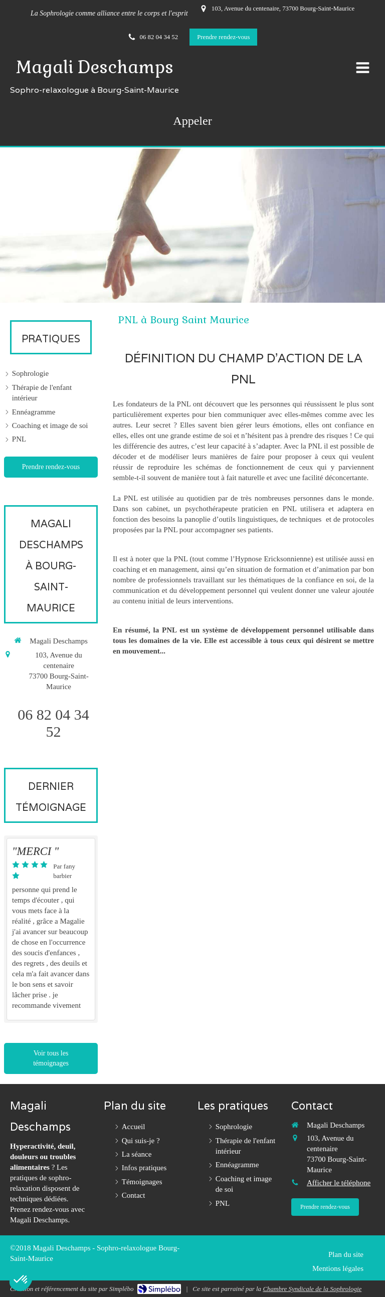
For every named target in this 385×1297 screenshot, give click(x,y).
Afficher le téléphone (338, 1183)
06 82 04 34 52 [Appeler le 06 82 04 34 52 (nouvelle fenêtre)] (53, 723)
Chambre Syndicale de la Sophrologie (312, 1288)
